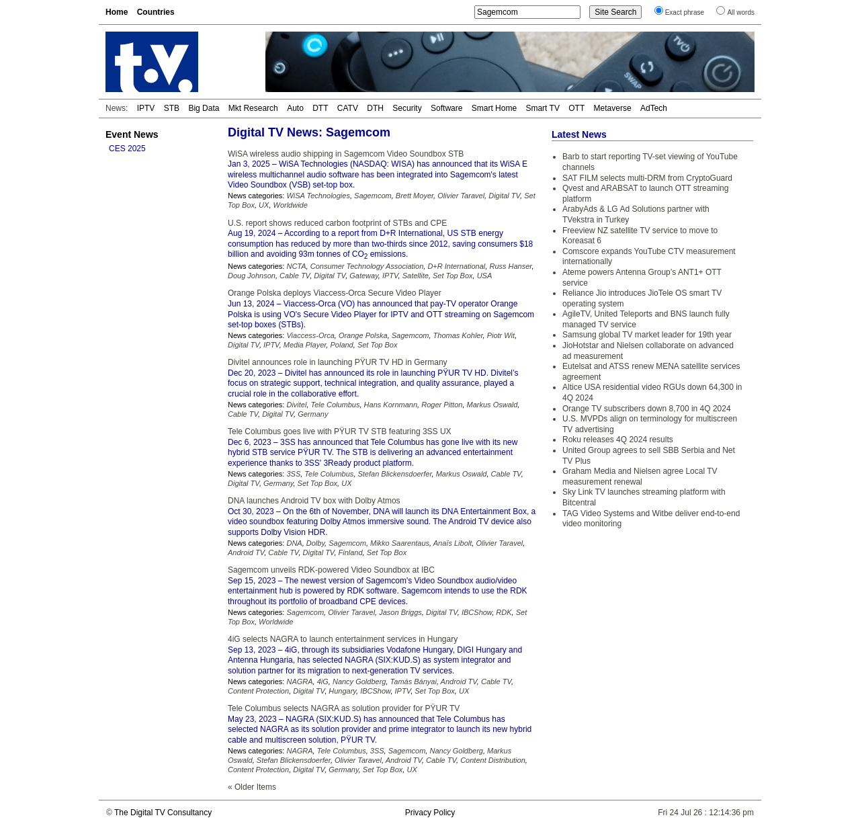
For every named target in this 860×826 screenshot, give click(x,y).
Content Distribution (492, 760)
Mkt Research (253, 108)
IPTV (146, 108)
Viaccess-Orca (310, 335)
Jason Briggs (400, 612)
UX (264, 205)
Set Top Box (453, 276)
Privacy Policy (430, 812)
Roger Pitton (441, 405)
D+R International (456, 266)
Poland (341, 345)
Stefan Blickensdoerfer (394, 474)
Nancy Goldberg (359, 681)
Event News (132, 134)
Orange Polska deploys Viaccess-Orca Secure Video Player (334, 293)
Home (116, 12)
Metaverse (613, 108)
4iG (323, 681)
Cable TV (295, 276)
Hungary (342, 691)
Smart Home (494, 108)
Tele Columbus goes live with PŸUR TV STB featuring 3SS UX (340, 431)
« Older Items (252, 787)
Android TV (246, 552)
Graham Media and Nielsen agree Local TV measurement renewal (640, 476)
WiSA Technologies (317, 196)
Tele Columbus (335, 405)
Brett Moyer (414, 196)
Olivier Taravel (460, 196)
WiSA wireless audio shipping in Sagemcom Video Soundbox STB (346, 154)
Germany (313, 414)
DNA (294, 543)
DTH (375, 108)
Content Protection (258, 691)
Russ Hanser (510, 266)
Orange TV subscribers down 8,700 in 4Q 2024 (646, 408)
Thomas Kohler (458, 335)
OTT (576, 108)
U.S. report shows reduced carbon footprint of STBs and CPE (337, 223)
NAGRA (299, 681)
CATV (347, 108)
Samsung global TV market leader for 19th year (647, 334)
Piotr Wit (501, 335)
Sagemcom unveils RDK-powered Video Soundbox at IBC (331, 570)
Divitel (296, 405)
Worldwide (290, 205)
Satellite (415, 276)
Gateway (363, 276)
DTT (320, 108)
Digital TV (504, 196)
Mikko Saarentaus (399, 543)
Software (446, 108)
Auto (295, 108)
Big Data (203, 108)
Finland (351, 552)
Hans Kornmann (391, 405)
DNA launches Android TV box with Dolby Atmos (314, 500)
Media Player (305, 345)
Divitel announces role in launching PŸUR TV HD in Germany (337, 362)
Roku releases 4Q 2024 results (617, 439)
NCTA (296, 266)
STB (171, 108)
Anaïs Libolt (452, 543)
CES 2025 (127, 148)
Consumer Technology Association (367, 266)
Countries (156, 12)
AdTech (653, 108)
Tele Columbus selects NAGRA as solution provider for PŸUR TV (344, 708)
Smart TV (542, 108)
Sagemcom (373, 196)
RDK (503, 612)
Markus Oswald (492, 405)
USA (484, 276)
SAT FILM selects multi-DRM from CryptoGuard (647, 178)
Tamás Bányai (413, 681)
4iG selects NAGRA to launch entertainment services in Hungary (343, 639)
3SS (293, 474)
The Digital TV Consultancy (163, 812)
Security (406, 108)
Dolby (315, 543)
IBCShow (477, 612)
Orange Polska (363, 335)
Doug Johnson (251, 276)
